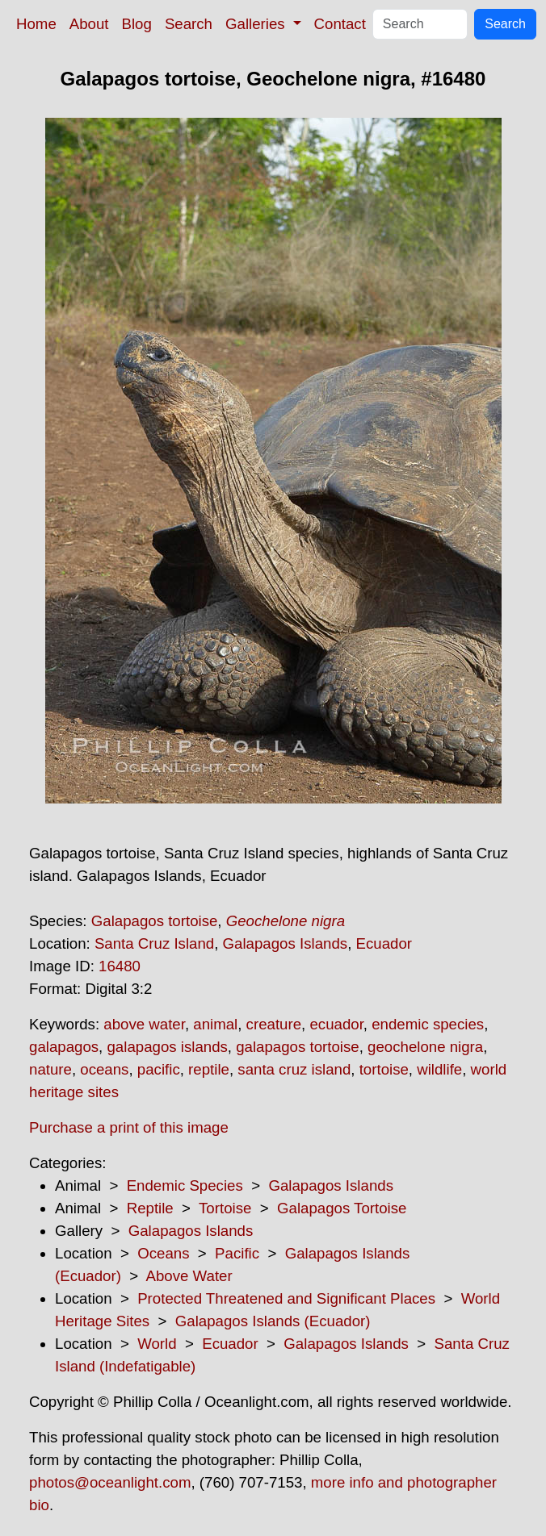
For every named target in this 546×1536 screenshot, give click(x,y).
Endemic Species (185, 1185)
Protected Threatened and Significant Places (286, 1298)
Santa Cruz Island (154, 943)
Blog (137, 23)
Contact (340, 23)
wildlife (439, 1069)
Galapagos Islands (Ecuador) (273, 1321)
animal (215, 1024)
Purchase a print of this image (129, 1127)
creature (273, 1024)
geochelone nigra (425, 1046)
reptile (208, 1069)
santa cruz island (294, 1069)
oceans (104, 1069)
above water (144, 1024)
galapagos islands (167, 1046)
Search (188, 23)
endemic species (428, 1024)
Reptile (150, 1208)
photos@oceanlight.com (110, 1482)
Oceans (163, 1253)
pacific (158, 1069)
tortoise (384, 1069)
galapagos (64, 1046)
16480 (120, 966)
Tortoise (225, 1208)
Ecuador (384, 943)
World (156, 1343)
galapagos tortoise (297, 1046)
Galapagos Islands (285, 943)
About (89, 23)
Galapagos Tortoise (341, 1208)
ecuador (336, 1024)
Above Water (189, 1275)
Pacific (237, 1253)
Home (36, 23)
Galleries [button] (257, 23)
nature (50, 1069)
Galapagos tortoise (154, 920)
